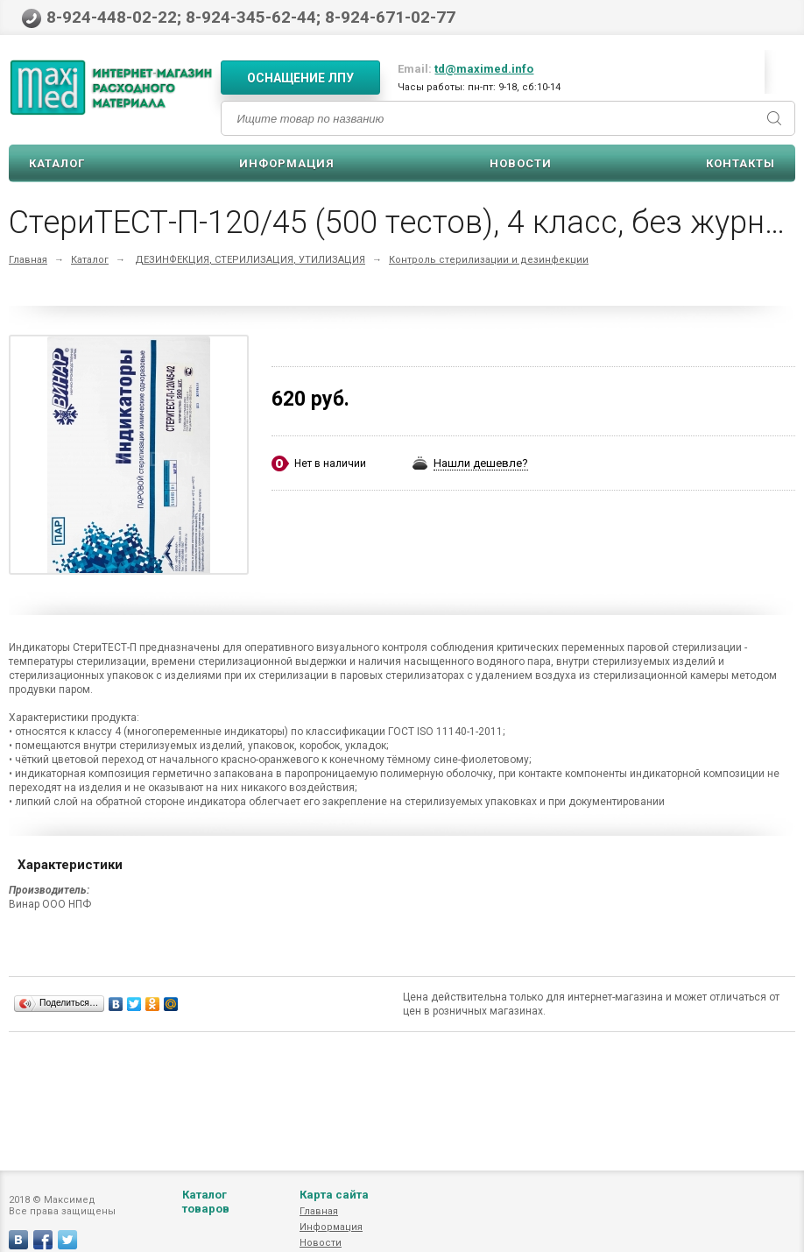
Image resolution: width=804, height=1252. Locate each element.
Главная (28, 259)
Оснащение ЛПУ (300, 78)
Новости (521, 163)
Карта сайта (334, 1212)
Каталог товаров (205, 1219)
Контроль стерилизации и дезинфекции (489, 259)
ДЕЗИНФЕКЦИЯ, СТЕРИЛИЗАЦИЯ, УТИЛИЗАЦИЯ (250, 259)
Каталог (57, 163)
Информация (287, 163)
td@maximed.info (483, 68)
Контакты (740, 163)
